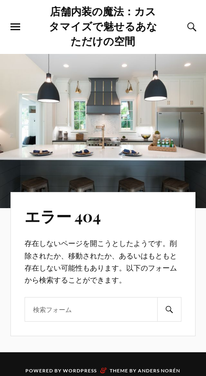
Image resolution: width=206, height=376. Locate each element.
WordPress (80, 371)
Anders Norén (159, 371)
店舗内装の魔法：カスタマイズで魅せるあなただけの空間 (103, 26)
